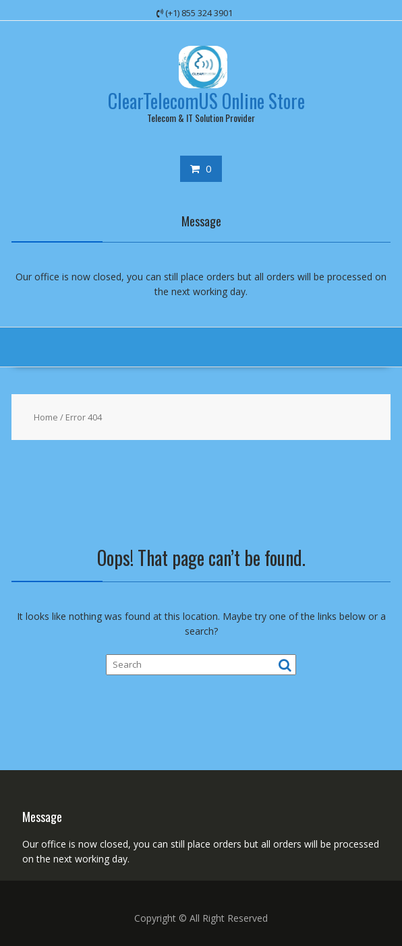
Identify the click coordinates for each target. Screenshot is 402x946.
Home (46, 417)
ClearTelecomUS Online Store (206, 101)
